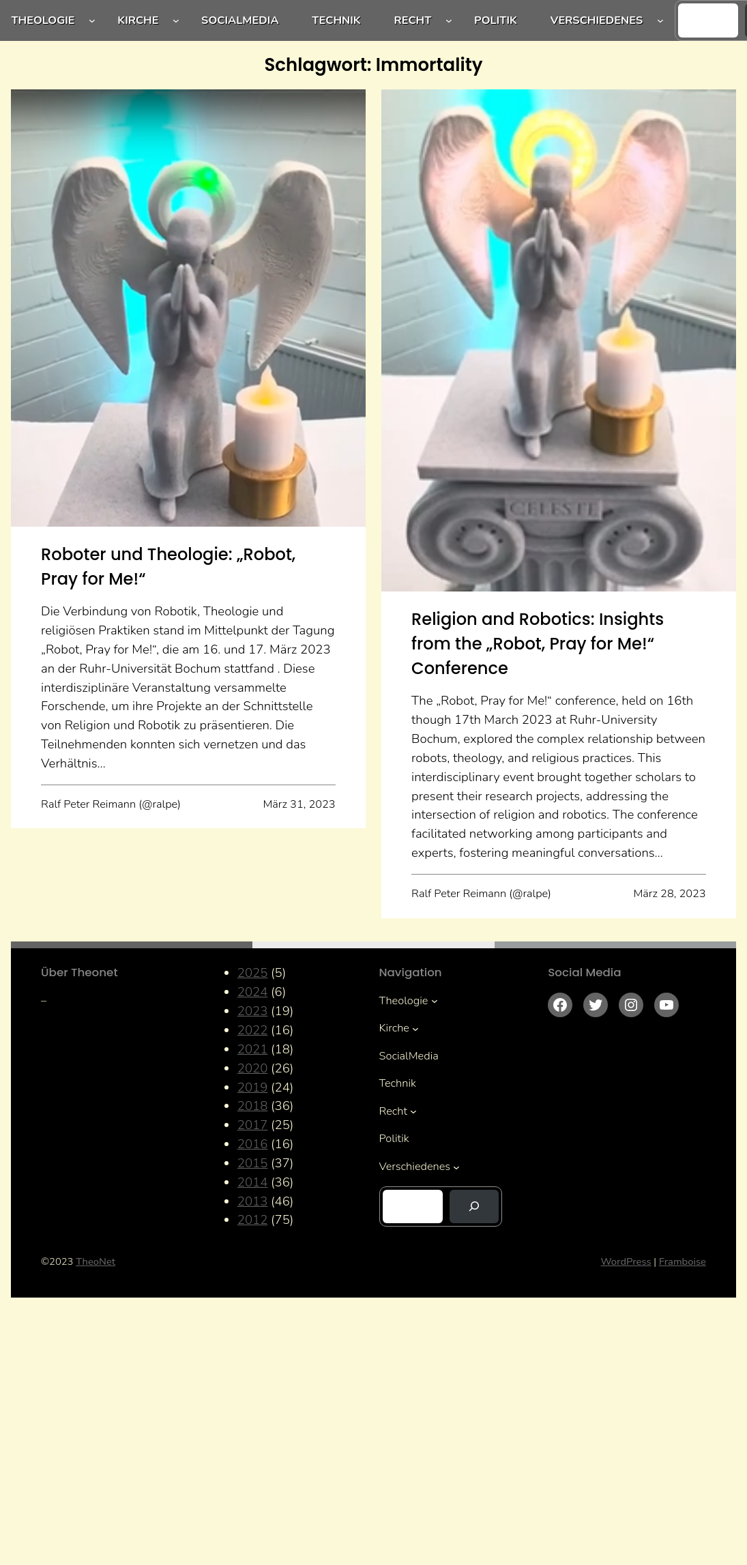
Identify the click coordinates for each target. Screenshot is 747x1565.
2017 (252, 1125)
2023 (252, 1011)
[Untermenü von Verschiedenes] (660, 20)
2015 (252, 1163)
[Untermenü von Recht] (448, 20)
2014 (252, 1182)
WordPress (626, 1261)
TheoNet (95, 1261)
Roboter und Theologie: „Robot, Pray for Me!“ (168, 566)
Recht (413, 20)
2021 (252, 1049)
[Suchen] (474, 1207)
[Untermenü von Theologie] (92, 20)
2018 (252, 1106)
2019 (252, 1087)
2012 (252, 1220)
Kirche (137, 20)
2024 (252, 992)
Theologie (42, 20)
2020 (252, 1068)
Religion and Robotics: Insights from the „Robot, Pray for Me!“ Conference (537, 643)
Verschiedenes (597, 20)
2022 (252, 1030)
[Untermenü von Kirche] (176, 20)
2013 (252, 1201)
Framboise (682, 1261)
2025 (252, 973)
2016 (252, 1144)
